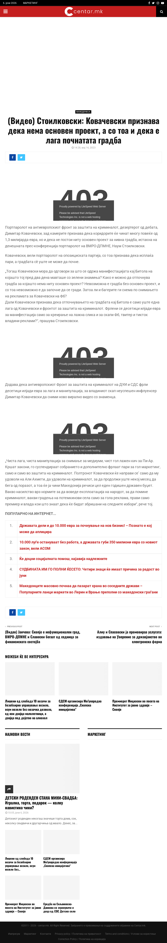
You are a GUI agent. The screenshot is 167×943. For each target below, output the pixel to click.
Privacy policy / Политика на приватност (78, 933)
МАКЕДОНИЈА (83, 112)
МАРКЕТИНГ (30, 3)
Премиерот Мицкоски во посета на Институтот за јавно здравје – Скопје (135, 705)
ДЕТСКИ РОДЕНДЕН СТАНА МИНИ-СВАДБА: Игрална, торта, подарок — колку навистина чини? (41, 802)
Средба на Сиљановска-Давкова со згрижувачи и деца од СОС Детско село (59, 907)
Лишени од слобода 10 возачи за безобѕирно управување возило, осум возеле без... (20, 863)
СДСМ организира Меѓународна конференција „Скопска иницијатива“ (80, 705)
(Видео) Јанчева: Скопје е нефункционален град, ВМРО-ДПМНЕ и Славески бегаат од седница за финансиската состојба (42, 636)
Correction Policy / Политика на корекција (82, 939)
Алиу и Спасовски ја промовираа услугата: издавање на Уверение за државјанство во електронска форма (129, 636)
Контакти (45, 933)
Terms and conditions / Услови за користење (130, 933)
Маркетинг (30, 933)
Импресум (14, 933)
